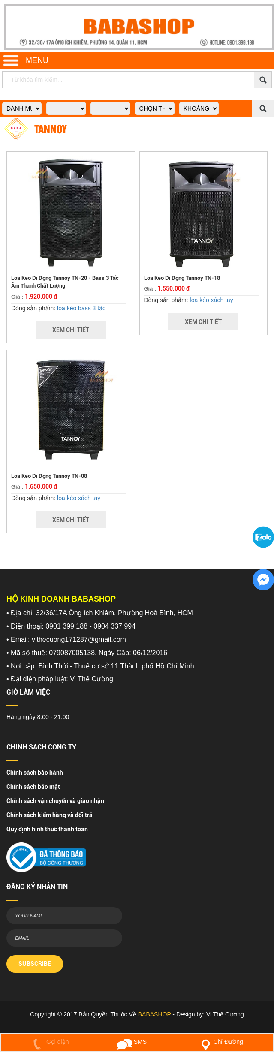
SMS (132, 1041)
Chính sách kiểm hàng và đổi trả (49, 815)
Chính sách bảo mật (33, 786)
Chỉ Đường (220, 1041)
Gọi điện (49, 1041)
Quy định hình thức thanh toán (47, 829)
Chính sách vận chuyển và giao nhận (55, 800)
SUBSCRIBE (34, 963)
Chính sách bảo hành (34, 772)
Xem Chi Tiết (70, 330)
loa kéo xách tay (211, 300)
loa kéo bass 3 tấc (81, 308)
